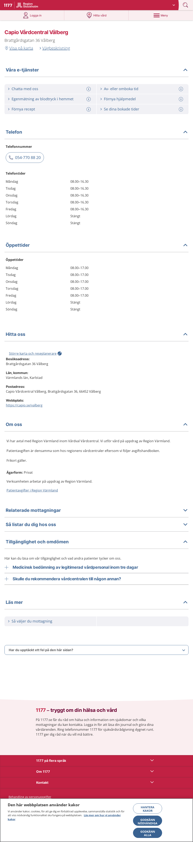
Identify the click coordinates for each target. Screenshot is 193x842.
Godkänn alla (147, 833)
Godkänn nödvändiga (147, 821)
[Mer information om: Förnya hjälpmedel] (181, 99)
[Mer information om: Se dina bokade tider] (181, 109)
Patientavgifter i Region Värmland (32, 490)
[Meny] (161, 15)
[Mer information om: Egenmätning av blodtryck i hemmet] (89, 99)
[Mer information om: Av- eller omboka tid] (181, 89)
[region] (96, 820)
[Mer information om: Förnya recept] (89, 109)
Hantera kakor (147, 809)
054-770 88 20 (28, 157)
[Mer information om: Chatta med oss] (89, 89)
